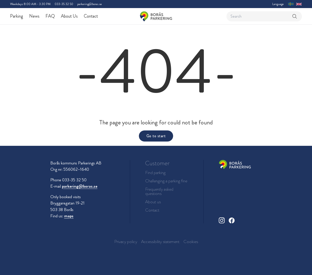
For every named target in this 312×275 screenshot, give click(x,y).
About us (153, 202)
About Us (69, 16)
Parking (16, 16)
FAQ (50, 16)
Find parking (155, 172)
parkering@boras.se (89, 4)
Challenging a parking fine (166, 181)
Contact (91, 16)
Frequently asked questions (159, 191)
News (34, 16)
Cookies (190, 241)
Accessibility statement (160, 241)
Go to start (156, 136)
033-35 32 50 (64, 4)
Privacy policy (125, 241)
